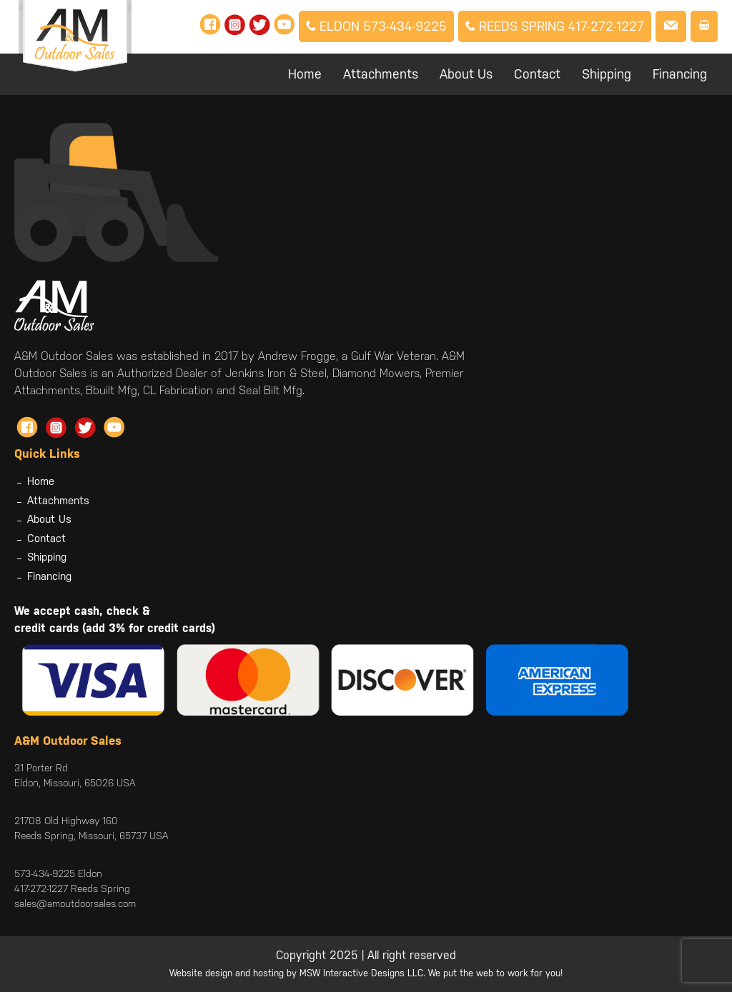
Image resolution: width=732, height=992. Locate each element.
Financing (680, 73)
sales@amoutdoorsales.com (75, 903)
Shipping (606, 73)
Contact (537, 73)
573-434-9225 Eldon (58, 873)
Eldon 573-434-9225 (376, 26)
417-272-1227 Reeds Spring (72, 888)
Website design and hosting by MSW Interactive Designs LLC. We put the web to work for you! (366, 973)
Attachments (380, 73)
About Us (466, 73)
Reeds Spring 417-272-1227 (554, 26)
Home (305, 73)
